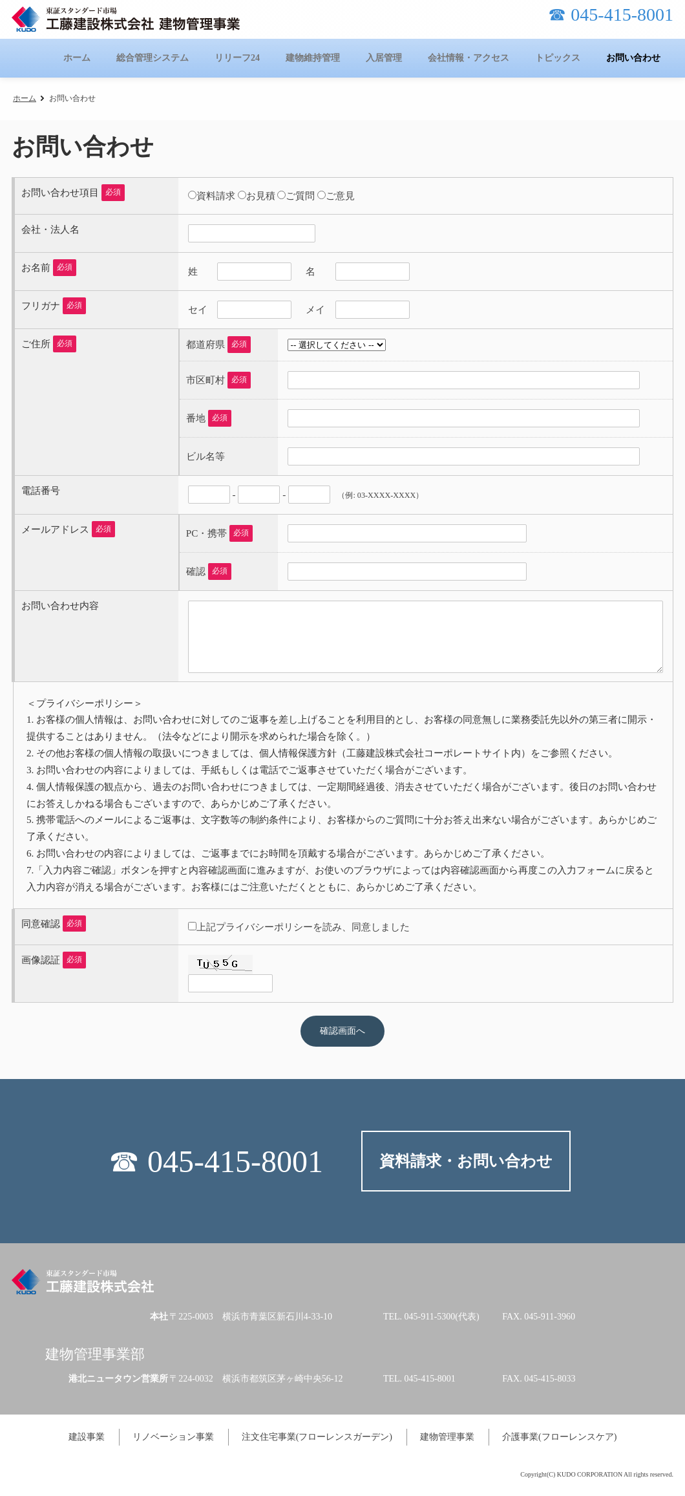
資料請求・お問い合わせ (466, 1161)
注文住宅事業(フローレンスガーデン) (317, 1437)
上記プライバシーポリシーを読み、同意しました (303, 926)
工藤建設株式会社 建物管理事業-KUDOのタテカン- (126, 19)
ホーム (24, 98)
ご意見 (340, 195)
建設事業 (86, 1437)
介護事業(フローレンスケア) (559, 1437)
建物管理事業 (447, 1437)
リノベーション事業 (173, 1437)
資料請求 (215, 195)
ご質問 (300, 195)
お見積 (260, 195)
